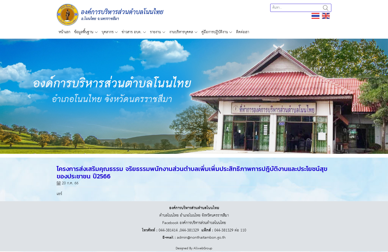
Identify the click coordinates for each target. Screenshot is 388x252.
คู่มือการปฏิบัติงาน (214, 32)
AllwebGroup (203, 248)
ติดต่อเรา (242, 32)
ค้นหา (325, 8)
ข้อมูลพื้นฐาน (83, 32)
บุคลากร (108, 32)
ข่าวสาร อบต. (132, 32)
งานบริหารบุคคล (181, 32)
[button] (29, 96)
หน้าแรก (64, 32)
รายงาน (155, 32)
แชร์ (59, 193)
